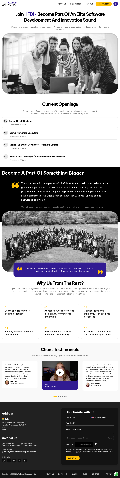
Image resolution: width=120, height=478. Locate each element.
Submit (72, 458)
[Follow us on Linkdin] (14, 461)
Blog (85, 474)
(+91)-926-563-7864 (11, 446)
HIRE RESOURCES (75, 4)
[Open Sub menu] (115, 4)
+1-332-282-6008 (29, 446)
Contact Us (96, 474)
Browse (110, 438)
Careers (75, 474)
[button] (60, 122)
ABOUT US (62, 4)
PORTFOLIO (88, 4)
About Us (50, 474)
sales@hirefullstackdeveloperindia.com (20, 452)
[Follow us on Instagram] (4, 461)
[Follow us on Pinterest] (19, 461)
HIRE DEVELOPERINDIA (9, 4)
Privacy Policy (112, 474)
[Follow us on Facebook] (25, 461)
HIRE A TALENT (103, 4)
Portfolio (62, 474)
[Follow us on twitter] (9, 461)
